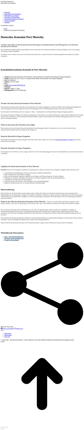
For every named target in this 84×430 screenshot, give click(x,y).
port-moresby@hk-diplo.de (17, 85)
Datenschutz (8, 335)
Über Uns (7, 337)
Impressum (7, 333)
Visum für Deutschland (11, 240)
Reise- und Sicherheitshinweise (13, 237)
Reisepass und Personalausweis (14, 238)
